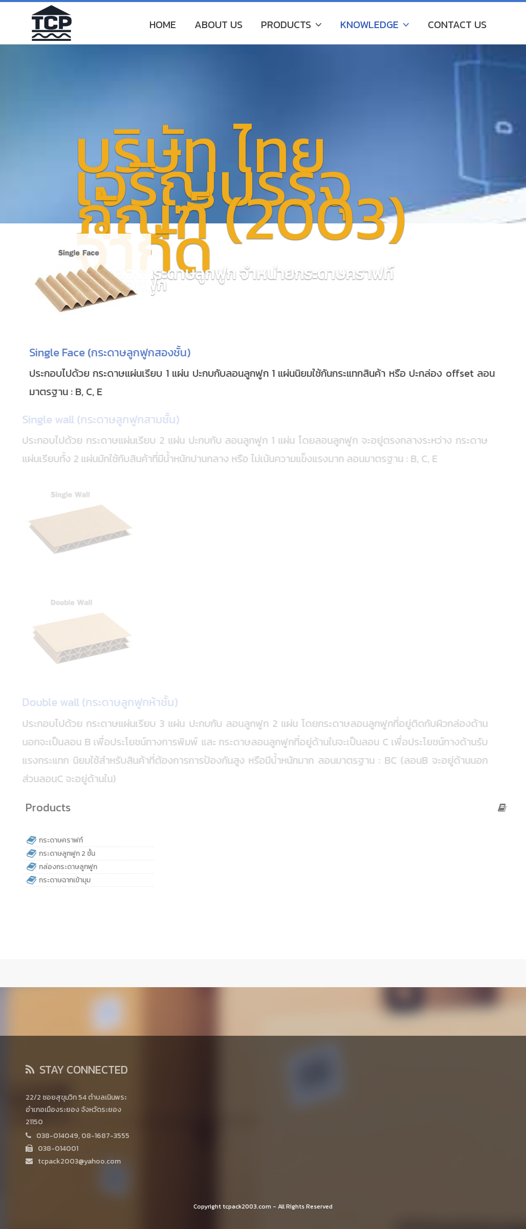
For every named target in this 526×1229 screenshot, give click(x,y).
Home (162, 24)
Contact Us (457, 24)
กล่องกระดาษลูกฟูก (70, 866)
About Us (218, 24)
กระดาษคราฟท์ (63, 840)
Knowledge (374, 24)
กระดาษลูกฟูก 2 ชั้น (69, 853)
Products (291, 24)
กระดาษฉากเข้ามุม (67, 880)
